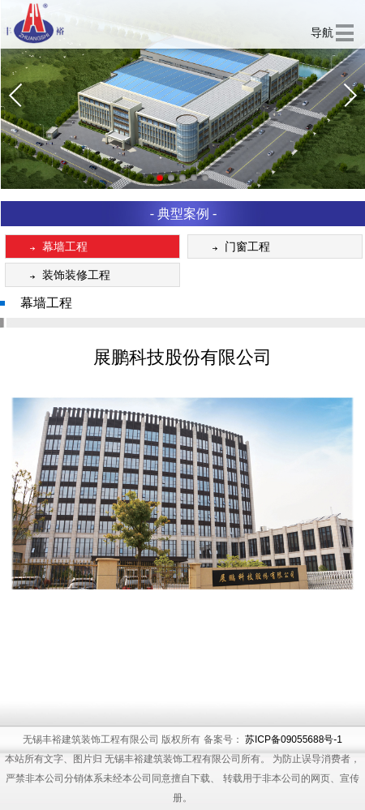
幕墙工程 (56, 247)
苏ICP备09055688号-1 (293, 763)
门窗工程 (238, 247)
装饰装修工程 (67, 276)
